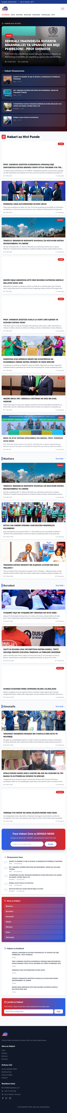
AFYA (53, 15)
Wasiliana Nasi (6, 1072)
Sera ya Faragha (7, 1075)
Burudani (5, 1059)
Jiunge (50, 844)
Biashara (5, 1056)
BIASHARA (27, 15)
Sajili (58, 1011)
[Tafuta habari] (62, 9)
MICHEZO (19, 15)
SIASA (13, 15)
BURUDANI (36, 15)
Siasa (3, 1050)
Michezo (4, 1053)
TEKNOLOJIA (45, 15)
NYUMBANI (6, 15)
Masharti (5, 1078)
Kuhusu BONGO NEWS (9, 1069)
